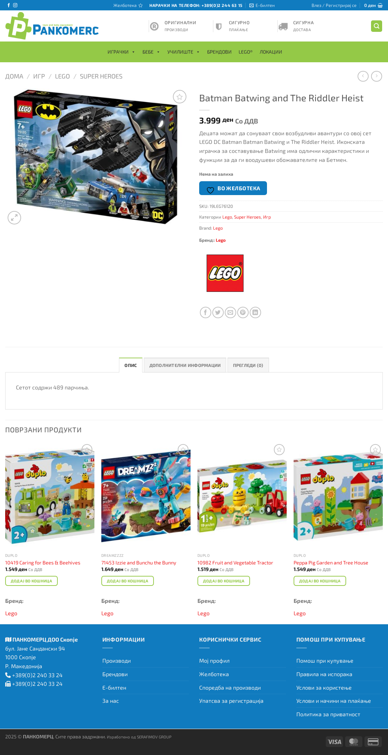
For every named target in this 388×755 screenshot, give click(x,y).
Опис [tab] (130, 365)
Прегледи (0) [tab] (248, 365)
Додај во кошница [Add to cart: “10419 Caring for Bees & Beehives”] (32, 580)
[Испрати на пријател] (230, 312)
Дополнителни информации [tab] (185, 365)
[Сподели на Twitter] (218, 312)
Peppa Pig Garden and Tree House (331, 562)
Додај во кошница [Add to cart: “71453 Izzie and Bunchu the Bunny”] (128, 580)
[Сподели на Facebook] (205, 312)
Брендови (219, 52)
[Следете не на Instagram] (15, 5)
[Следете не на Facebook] (9, 5)
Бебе (151, 52)
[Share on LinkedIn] (255, 312)
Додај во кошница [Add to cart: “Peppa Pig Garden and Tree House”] (320, 580)
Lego (62, 76)
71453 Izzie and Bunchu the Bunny (138, 562)
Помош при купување (324, 660)
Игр (39, 76)
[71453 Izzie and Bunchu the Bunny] (146, 496)
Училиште (183, 52)
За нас (110, 700)
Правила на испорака (324, 674)
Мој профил (214, 660)
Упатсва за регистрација (231, 700)
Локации (271, 52)
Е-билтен (114, 687)
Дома (14, 76)
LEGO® (246, 52)
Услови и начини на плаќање (333, 700)
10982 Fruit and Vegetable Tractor (235, 562)
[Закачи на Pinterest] (243, 312)
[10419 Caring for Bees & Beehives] (49, 496)
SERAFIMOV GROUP (154, 736)
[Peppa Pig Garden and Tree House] (338, 496)
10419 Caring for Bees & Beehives (42, 562)
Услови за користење (324, 687)
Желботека (214, 674)
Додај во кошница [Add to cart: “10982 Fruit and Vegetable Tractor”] (224, 580)
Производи (116, 660)
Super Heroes (101, 76)
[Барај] (376, 26)
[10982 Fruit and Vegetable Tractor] (242, 496)
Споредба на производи (230, 687)
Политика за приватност (328, 714)
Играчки (122, 52)
